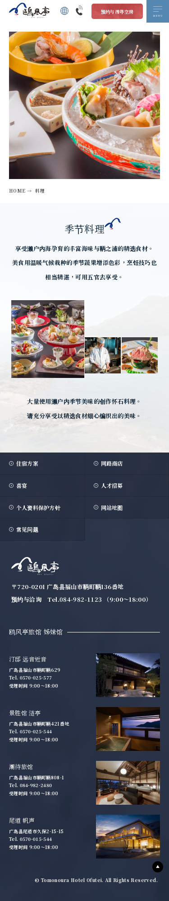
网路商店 (112, 463)
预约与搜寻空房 (117, 11)
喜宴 (21, 485)
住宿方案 (27, 463)
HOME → (20, 190)
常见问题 (27, 529)
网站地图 (112, 507)
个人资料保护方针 (38, 507)
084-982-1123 (80, 599)
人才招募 (112, 485)
